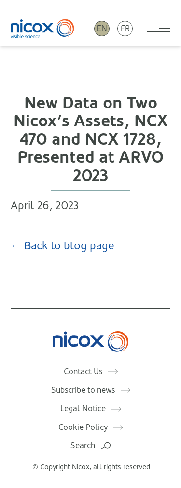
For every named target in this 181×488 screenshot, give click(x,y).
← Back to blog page (62, 246)
